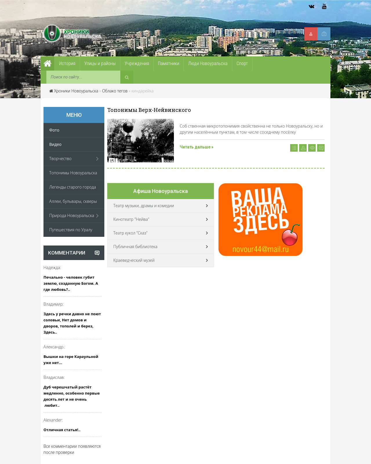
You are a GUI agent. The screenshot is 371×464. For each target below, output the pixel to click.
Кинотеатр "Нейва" (131, 219)
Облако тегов (115, 91)
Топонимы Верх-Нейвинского (149, 109)
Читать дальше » (196, 147)
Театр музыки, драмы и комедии (143, 205)
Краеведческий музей (133, 260)
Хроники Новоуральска (76, 91)
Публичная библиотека (135, 246)
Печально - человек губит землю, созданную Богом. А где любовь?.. (70, 283)
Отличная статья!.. (61, 429)
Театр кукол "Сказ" (130, 233)
